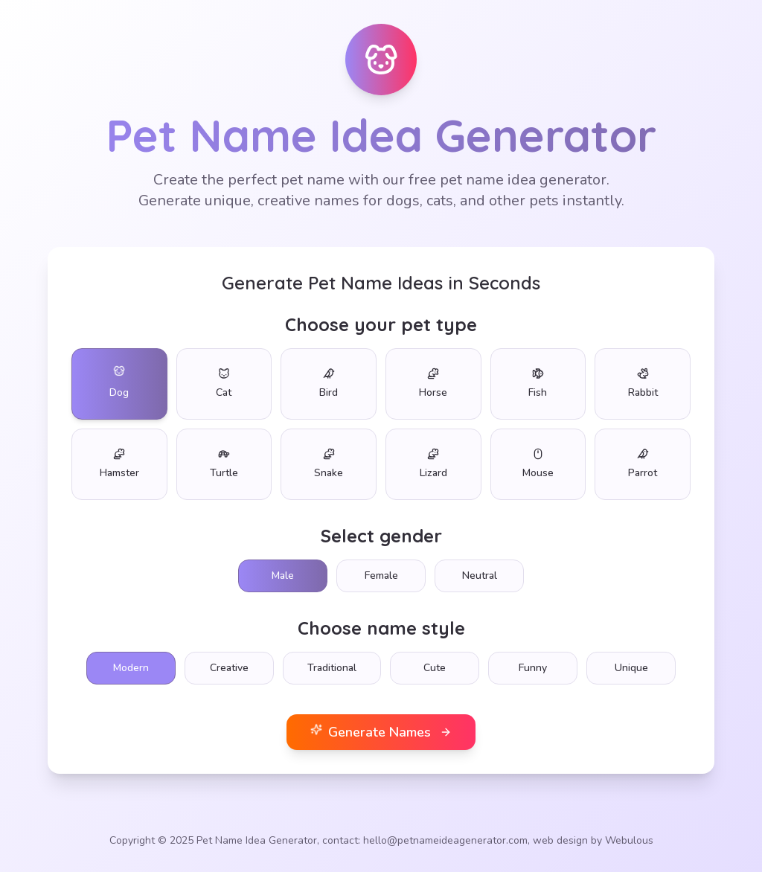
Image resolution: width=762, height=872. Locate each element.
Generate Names (381, 731)
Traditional (331, 668)
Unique (631, 668)
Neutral (479, 575)
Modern (131, 668)
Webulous (629, 840)
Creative (229, 668)
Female (381, 575)
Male (283, 575)
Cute (434, 668)
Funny (533, 668)
